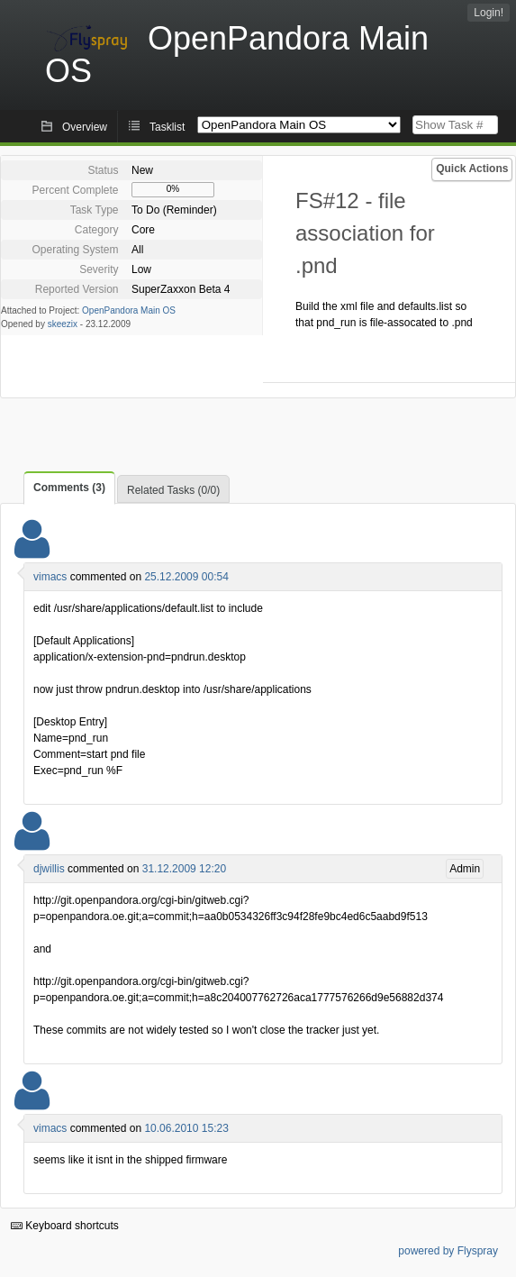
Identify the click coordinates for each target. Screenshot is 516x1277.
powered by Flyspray (448, 1251)
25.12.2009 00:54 (186, 576)
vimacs (50, 576)
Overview (84, 127)
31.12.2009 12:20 (184, 868)
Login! (488, 12)
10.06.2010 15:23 (186, 1128)
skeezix (62, 324)
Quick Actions (472, 168)
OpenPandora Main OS (129, 310)
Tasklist (167, 127)
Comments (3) (69, 487)
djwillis (49, 868)
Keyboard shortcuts (65, 1225)
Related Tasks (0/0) (173, 490)
